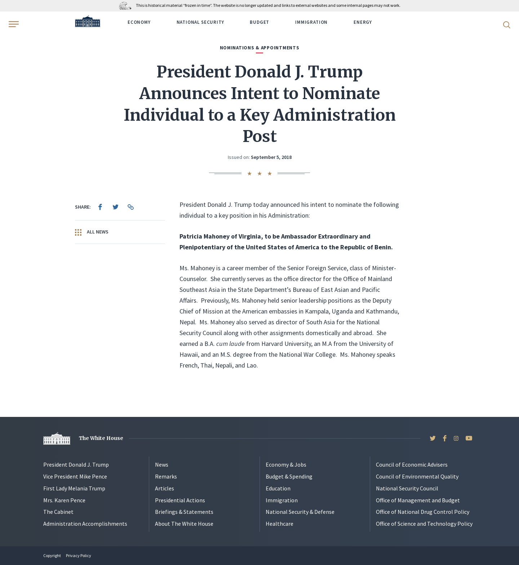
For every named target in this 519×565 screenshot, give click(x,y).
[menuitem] (100, 206)
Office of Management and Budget (418, 500)
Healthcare (279, 523)
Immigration (311, 22)
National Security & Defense (300, 511)
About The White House (184, 523)
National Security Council (407, 488)
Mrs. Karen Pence (64, 500)
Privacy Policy (78, 555)
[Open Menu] (13, 24)
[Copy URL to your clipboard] (130, 206)
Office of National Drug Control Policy (422, 511)
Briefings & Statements (184, 511)
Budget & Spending (289, 476)
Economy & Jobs (286, 464)
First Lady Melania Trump (74, 488)
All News (91, 232)
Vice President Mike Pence (75, 476)
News (161, 464)
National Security (200, 22)
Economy (139, 22)
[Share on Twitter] (115, 206)
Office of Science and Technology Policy (424, 523)
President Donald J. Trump (76, 464)
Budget (259, 22)
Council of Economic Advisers (412, 464)
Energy (363, 22)
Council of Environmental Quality (417, 476)
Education (278, 488)
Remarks (166, 476)
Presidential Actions (180, 500)
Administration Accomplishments (85, 523)
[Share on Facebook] (100, 206)
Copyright (52, 555)
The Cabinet (58, 511)
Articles (164, 488)
